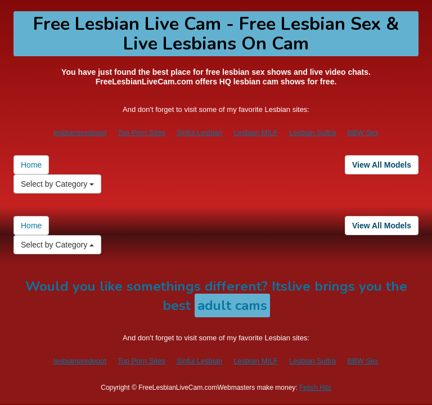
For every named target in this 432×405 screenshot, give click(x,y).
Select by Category (57, 183)
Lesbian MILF (255, 132)
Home (31, 164)
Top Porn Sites (141, 132)
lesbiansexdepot (79, 132)
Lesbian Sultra (312, 132)
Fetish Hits (315, 388)
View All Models (381, 164)
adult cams (232, 305)
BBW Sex (363, 132)
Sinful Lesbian (200, 132)
